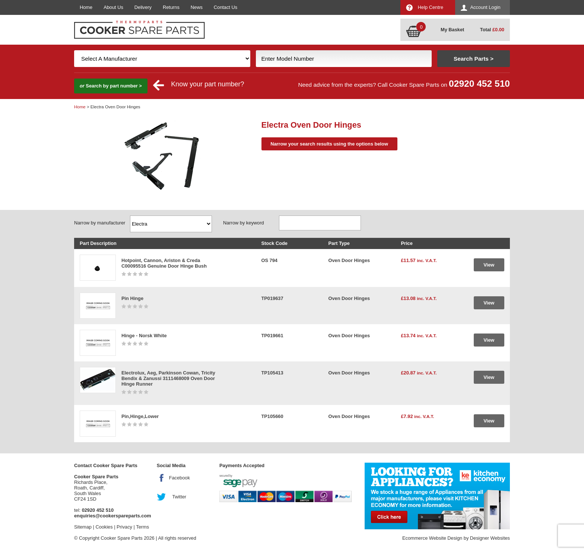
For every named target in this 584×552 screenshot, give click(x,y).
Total (492, 29)
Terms (142, 527)
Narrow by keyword (243, 223)
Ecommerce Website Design (432, 538)
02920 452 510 (479, 84)
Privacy (124, 527)
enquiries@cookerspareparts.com (112, 516)
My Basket (452, 29)
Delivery (143, 7)
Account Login (485, 7)
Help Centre (430, 7)
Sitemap (83, 527)
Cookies (103, 527)
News (197, 7)
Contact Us (225, 7)
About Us (113, 7)
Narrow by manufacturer (99, 223)
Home (86, 7)
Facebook (179, 478)
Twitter (179, 497)
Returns (171, 7)
